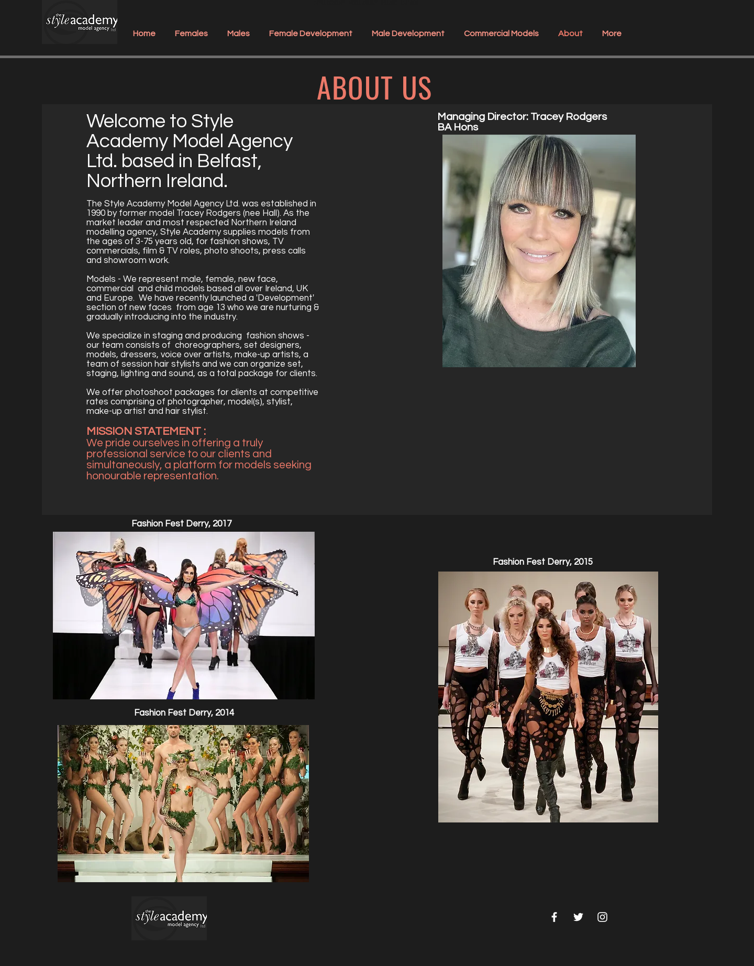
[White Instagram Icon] (602, 917)
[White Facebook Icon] (554, 917)
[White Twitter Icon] (578, 917)
